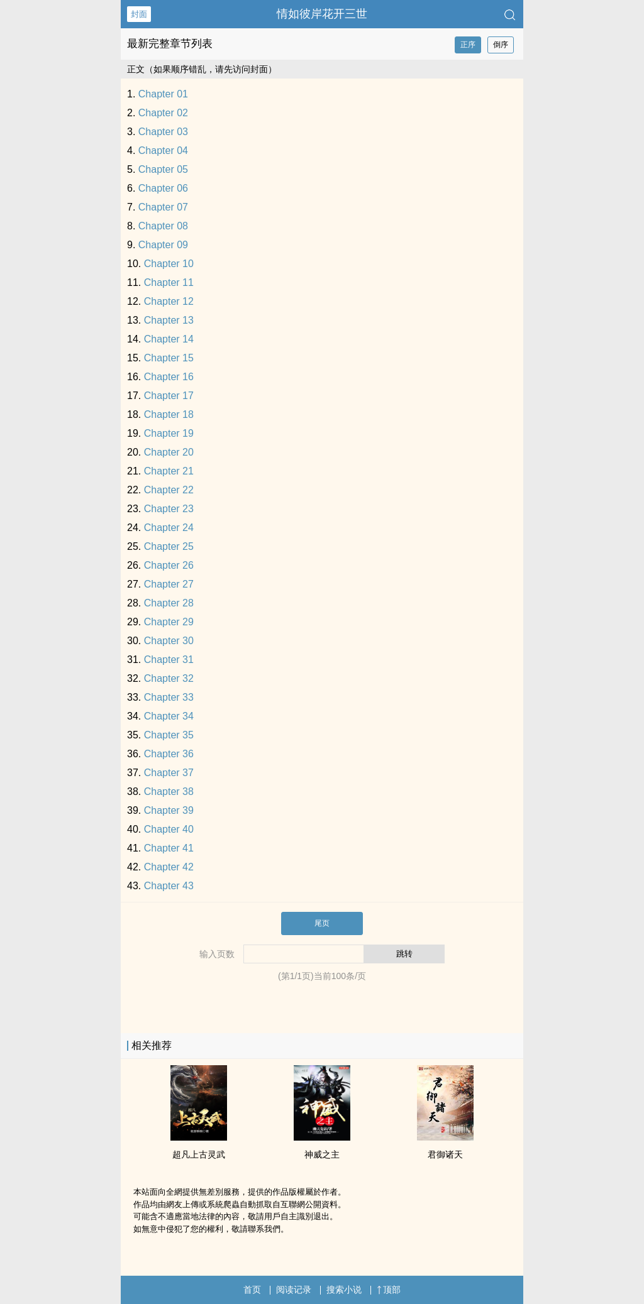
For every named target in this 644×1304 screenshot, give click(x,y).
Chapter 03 (163, 131)
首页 (252, 1290)
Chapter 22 (169, 490)
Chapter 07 (163, 207)
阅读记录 (293, 1290)
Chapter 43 (169, 885)
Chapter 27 (169, 584)
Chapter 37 (169, 772)
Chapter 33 (169, 697)
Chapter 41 (169, 848)
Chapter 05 (163, 169)
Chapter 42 (169, 867)
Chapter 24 (169, 527)
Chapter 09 (163, 244)
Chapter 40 (169, 829)
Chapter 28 (169, 603)
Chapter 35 (169, 735)
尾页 (322, 923)
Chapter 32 (169, 678)
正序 (467, 44)
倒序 (500, 44)
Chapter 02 (163, 112)
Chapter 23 (169, 508)
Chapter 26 (169, 565)
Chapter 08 (163, 226)
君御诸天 (445, 1154)
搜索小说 (344, 1290)
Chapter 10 (169, 263)
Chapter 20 (169, 452)
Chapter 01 (163, 94)
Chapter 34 (169, 716)
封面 (139, 14)
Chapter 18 (169, 414)
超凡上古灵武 (198, 1154)
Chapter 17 (169, 395)
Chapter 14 (169, 339)
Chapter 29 (169, 621)
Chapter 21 (169, 471)
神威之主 (322, 1154)
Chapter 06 (163, 188)
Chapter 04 (163, 150)
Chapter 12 (169, 301)
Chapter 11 (169, 282)
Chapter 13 (169, 320)
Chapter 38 (169, 791)
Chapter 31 (169, 659)
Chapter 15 (169, 358)
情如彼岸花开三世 (322, 14)
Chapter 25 (169, 546)
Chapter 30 (169, 640)
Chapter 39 (169, 810)
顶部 (389, 1290)
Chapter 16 (169, 376)
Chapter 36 (169, 753)
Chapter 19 (169, 433)
